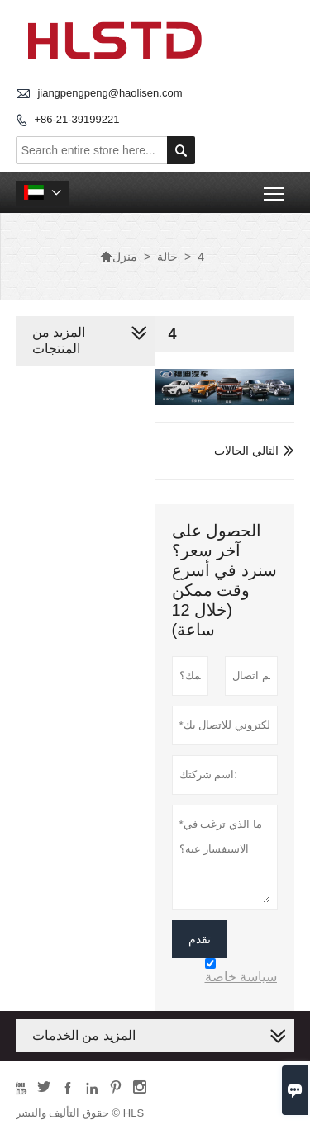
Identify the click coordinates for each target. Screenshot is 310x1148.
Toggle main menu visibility (275, 188)
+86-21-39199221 (76, 119)
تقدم (199, 939)
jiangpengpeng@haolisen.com (109, 93)
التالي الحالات (246, 450)
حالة (167, 256)
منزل (118, 256)
